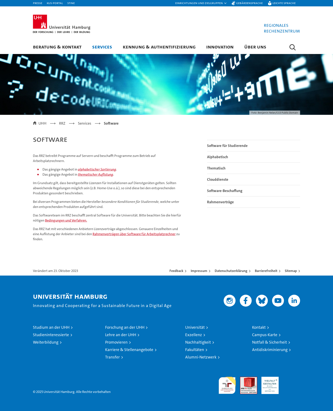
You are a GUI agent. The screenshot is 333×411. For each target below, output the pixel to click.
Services (102, 46)
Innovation (220, 46)
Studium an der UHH (51, 327)
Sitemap (291, 271)
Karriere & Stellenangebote (129, 349)
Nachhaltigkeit (198, 342)
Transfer (112, 357)
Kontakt (259, 327)
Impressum (199, 271)
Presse (37, 3)
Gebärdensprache (249, 3)
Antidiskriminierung (270, 349)
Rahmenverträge (220, 202)
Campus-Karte (264, 334)
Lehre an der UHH (120, 334)
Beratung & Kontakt (57, 46)
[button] (201, 3)
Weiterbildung (45, 342)
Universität (195, 327)
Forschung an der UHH (124, 327)
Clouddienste (217, 179)
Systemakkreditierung (291, 379)
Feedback (176, 271)
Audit (244, 379)
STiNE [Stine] (71, 3)
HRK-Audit (269, 379)
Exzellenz (193, 334)
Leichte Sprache (284, 3)
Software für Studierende (227, 145)
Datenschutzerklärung (231, 271)
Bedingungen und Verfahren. (66, 220)
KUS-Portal (55, 3)
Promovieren (116, 342)
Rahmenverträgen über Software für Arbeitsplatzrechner (134, 234)
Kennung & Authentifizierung (159, 46)
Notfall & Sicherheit (269, 342)
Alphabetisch (217, 157)
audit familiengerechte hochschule (227, 383)
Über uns (255, 46)
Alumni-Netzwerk (200, 357)
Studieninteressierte (51, 334)
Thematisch (216, 168)
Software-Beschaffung (224, 190)
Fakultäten (194, 349)
